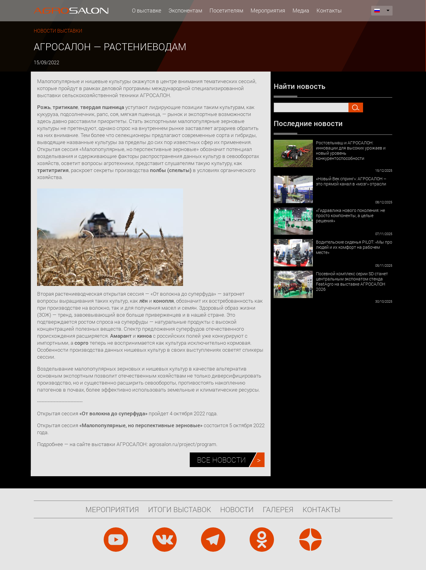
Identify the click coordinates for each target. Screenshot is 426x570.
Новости (237, 509)
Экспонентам (185, 10)
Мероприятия (268, 10)
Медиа (301, 10)
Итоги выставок (179, 509)
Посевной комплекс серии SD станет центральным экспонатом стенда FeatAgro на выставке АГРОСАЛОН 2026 (352, 281)
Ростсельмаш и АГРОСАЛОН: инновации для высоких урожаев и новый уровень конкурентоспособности (351, 150)
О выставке (146, 10)
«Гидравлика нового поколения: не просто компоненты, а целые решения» (350, 215)
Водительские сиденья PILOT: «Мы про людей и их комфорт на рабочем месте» (354, 247)
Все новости (221, 460)
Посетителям (226, 10)
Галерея (278, 509)
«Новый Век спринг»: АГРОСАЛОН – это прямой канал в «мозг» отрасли (351, 181)
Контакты (329, 10)
